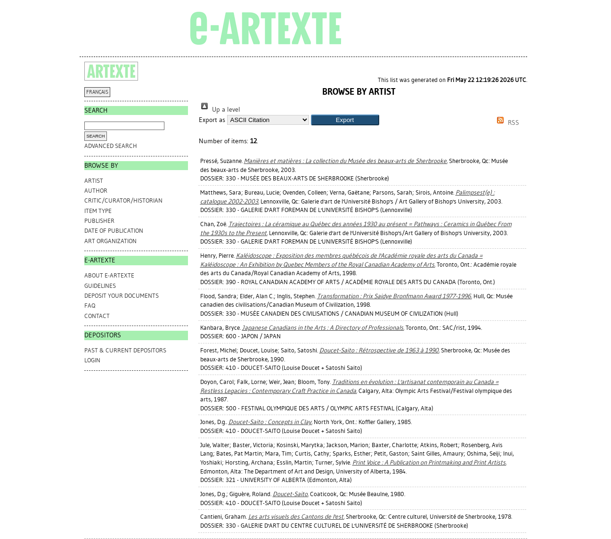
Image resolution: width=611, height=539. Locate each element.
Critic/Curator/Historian (123, 200)
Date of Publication (113, 230)
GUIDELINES (100, 285)
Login (92, 360)
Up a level (219, 110)
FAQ (89, 305)
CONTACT (97, 315)
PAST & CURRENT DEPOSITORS (125, 350)
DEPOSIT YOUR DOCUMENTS (121, 295)
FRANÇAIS (97, 92)
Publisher (99, 220)
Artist (93, 180)
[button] (345, 119)
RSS (506, 123)
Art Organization (110, 241)
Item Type (98, 210)
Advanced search (110, 145)
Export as (212, 120)
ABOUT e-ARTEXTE (109, 275)
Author (95, 190)
